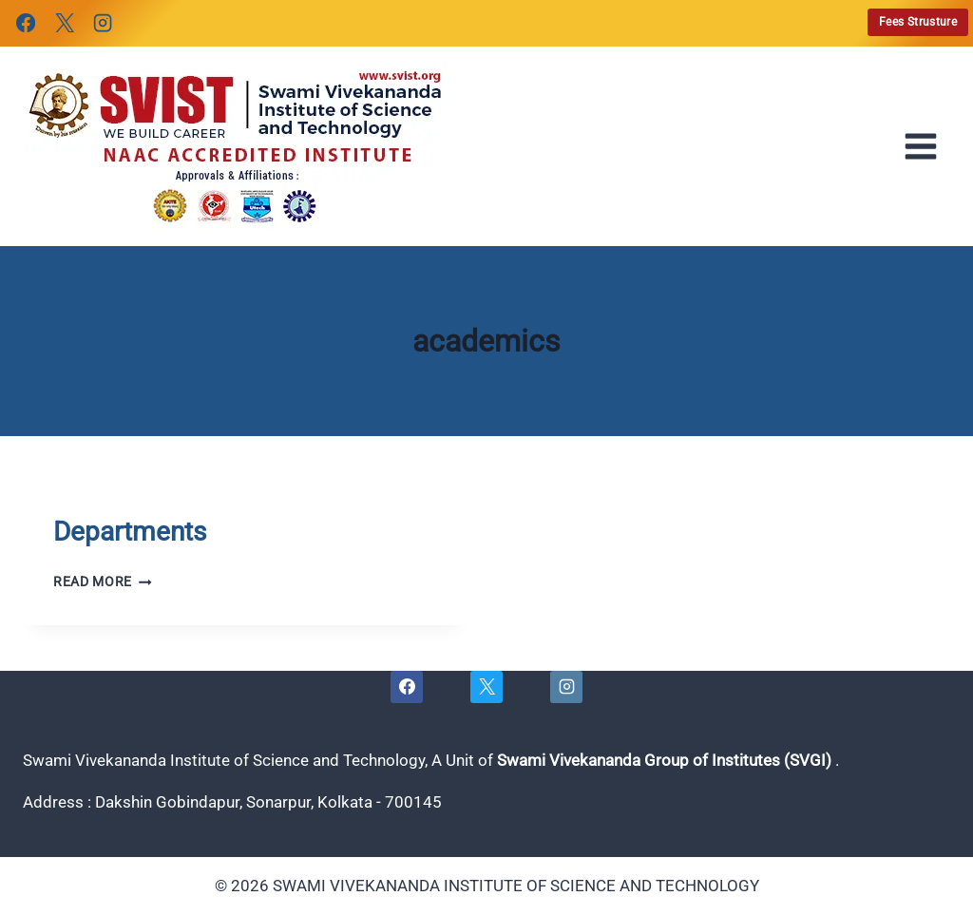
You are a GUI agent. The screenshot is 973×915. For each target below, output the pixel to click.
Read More (102, 581)
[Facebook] (26, 23)
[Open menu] (926, 146)
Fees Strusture (918, 22)
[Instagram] (103, 23)
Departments (129, 531)
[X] (64, 23)
